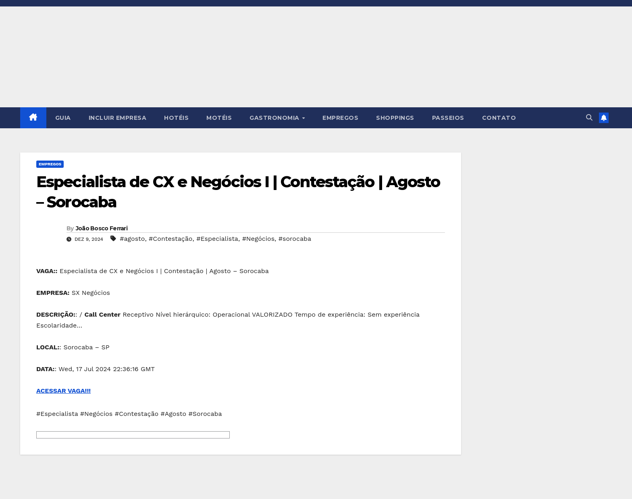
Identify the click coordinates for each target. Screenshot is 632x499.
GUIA (63, 117)
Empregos (50, 164)
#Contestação (170, 238)
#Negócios (258, 238)
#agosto (132, 238)
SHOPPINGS (395, 117)
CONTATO (499, 117)
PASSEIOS (448, 117)
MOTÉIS (219, 117)
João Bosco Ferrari (101, 228)
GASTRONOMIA (275, 117)
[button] (589, 117)
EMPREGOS (340, 117)
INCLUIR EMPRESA (118, 117)
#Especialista (217, 238)
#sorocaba (295, 238)
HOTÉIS (176, 117)
